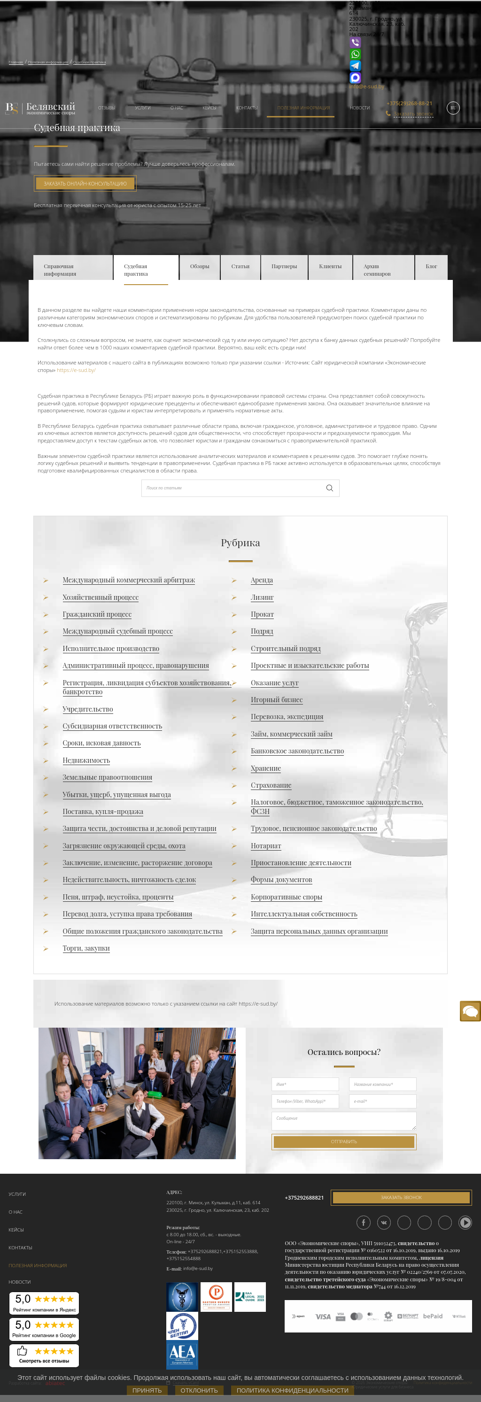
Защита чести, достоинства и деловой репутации (140, 828)
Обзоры (199, 266)
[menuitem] (104, 108)
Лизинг (262, 597)
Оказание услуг (275, 682)
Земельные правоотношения (108, 777)
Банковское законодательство (297, 750)
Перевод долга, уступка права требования (128, 913)
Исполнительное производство (111, 648)
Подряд (262, 631)
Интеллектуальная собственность (304, 913)
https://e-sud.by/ (75, 369)
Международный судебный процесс (118, 631)
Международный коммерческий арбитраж (129, 579)
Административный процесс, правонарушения (136, 665)
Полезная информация (304, 108)
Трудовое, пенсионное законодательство (314, 828)
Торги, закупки (86, 948)
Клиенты (330, 266)
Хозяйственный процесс (101, 597)
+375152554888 (183, 1258)
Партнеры (284, 266)
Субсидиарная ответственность (113, 725)
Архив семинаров (377, 270)
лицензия (431, 1257)
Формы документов (281, 879)
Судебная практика (135, 270)
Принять (147, 1390)
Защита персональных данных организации (319, 931)
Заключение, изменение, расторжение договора (137, 862)
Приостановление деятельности (301, 862)
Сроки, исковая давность (102, 742)
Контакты (246, 108)
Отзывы (107, 108)
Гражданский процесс (97, 614)
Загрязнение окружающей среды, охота (124, 845)
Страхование (271, 785)
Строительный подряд (285, 648)
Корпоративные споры (286, 896)
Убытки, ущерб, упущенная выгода (117, 794)
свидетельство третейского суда (325, 1279)
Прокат (262, 614)
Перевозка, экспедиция (287, 716)
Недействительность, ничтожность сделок (129, 879)
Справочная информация (60, 270)
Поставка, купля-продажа (103, 811)
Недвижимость (86, 760)
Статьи (241, 266)
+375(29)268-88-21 (409, 103)
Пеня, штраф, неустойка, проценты (118, 896)
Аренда (262, 579)
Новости (360, 108)
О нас (177, 108)
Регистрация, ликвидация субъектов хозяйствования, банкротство (147, 687)
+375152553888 (240, 1251)
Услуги (143, 108)
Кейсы (210, 108)
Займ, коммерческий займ (292, 733)
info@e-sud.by (367, 86)
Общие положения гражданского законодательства (143, 931)
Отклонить (199, 1390)
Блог (431, 266)
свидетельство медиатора (339, 1286)
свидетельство (416, 1243)
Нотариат (266, 845)
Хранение (266, 768)
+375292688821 (205, 1251)
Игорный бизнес (277, 699)
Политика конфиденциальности (293, 1390)
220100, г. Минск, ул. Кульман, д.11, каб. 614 (213, 1203)
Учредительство (88, 709)
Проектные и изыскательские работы (310, 665)
